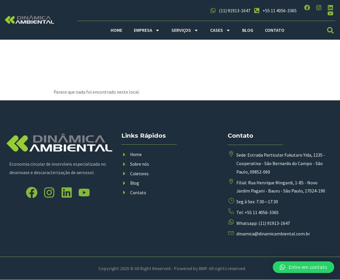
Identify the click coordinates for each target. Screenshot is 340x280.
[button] (330, 30)
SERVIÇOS (185, 30)
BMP (203, 269)
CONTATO (274, 30)
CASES (220, 30)
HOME (116, 30)
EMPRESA (147, 30)
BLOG (247, 30)
